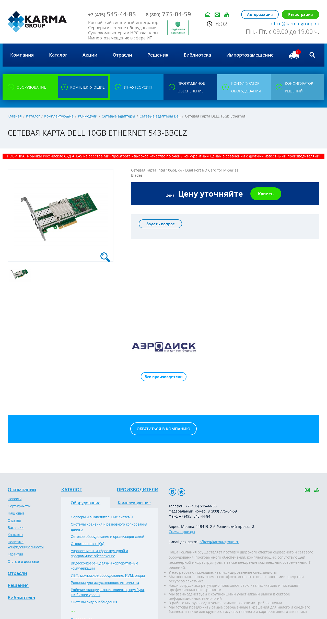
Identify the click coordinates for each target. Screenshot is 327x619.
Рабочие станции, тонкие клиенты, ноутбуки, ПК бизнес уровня (108, 592)
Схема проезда (182, 531)
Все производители (164, 376)
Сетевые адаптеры (118, 116)
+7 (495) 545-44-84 (194, 516)
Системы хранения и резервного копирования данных (109, 526)
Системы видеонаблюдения (94, 602)
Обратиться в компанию (163, 429)
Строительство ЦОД (87, 544)
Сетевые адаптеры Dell (160, 116)
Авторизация (260, 14)
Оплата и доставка (23, 561)
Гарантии (15, 554)
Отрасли (17, 573)
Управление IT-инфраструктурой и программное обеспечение (99, 553)
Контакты (15, 535)
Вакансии (16, 528)
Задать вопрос (160, 224)
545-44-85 (112, 14)
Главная (15, 116)
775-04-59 (168, 14)
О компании (22, 490)
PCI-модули (87, 116)
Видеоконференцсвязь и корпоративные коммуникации (104, 565)
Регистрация (300, 14)
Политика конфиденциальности (26, 544)
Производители (137, 490)
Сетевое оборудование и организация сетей (107, 537)
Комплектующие (59, 116)
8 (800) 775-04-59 (222, 511)
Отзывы (14, 520)
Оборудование (85, 503)
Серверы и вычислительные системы (102, 517)
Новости (14, 499)
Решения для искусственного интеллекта (105, 583)
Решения (18, 585)
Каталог (33, 116)
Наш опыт (16, 513)
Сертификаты (19, 506)
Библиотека (21, 598)
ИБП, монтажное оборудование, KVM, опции (108, 575)
